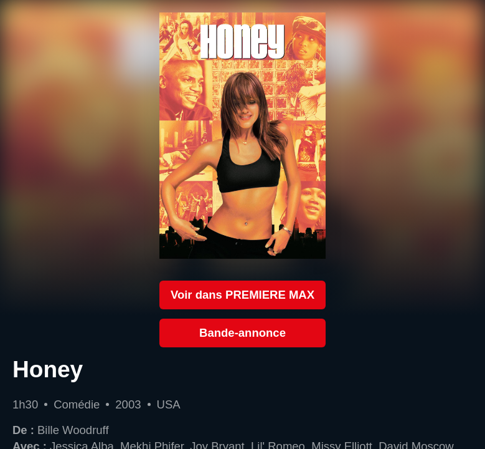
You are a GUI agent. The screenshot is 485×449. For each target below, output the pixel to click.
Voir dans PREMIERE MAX (242, 294)
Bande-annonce (242, 332)
